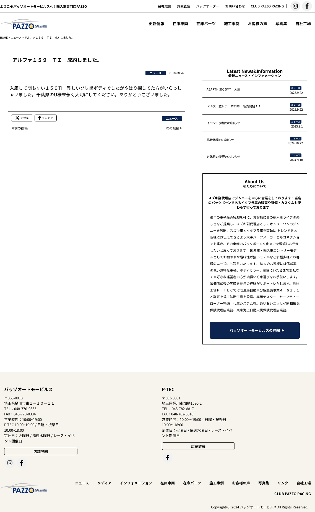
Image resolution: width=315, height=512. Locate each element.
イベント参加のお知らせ (223, 123)
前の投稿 (21, 128)
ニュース (16, 37)
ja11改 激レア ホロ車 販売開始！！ (234, 106)
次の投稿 (172, 128)
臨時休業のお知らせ (220, 139)
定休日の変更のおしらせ (223, 156)
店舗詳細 (40, 451)
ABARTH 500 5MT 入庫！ (225, 89)
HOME (4, 37)
